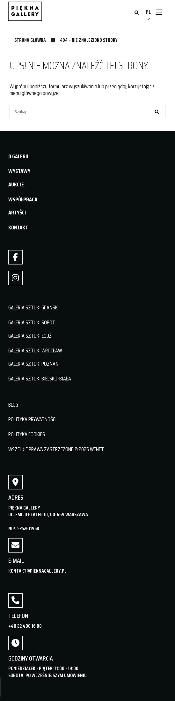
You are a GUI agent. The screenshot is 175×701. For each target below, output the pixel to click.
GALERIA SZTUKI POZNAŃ (33, 363)
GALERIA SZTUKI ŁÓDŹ (30, 335)
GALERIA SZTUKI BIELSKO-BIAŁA (39, 378)
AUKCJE (16, 184)
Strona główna (30, 40)
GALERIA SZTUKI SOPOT (31, 322)
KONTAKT (18, 227)
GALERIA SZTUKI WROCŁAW (35, 350)
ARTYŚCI (17, 212)
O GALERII (18, 156)
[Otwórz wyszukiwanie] (136, 13)
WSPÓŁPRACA (22, 199)
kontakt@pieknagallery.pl (37, 571)
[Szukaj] (87, 111)
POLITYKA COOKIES (26, 434)
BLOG (13, 404)
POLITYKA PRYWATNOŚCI (32, 419)
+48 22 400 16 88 (25, 626)
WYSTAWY (19, 171)
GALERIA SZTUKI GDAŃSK (33, 307)
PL (148, 11)
